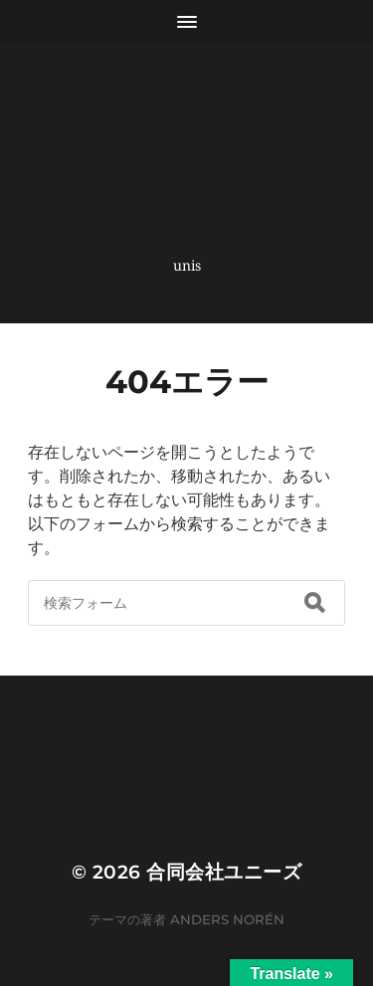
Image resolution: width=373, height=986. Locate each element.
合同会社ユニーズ (223, 872)
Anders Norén (227, 919)
